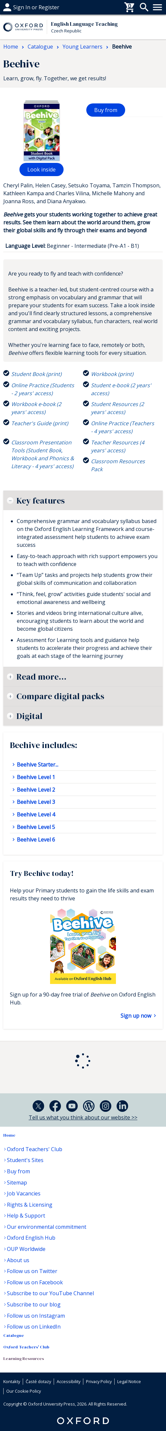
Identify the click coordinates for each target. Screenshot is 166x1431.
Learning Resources (23, 1358)
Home (9, 1135)
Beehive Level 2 (35, 789)
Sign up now (136, 1015)
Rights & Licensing (29, 1204)
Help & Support (26, 1215)
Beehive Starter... (36, 764)
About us (18, 1260)
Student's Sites (25, 1160)
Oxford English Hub (31, 1237)
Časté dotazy (19, 7)
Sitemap (17, 1182)
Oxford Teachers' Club (34, 1149)
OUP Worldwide (26, 1249)
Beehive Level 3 (35, 802)
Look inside (41, 169)
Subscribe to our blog (34, 1304)
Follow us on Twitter (32, 1271)
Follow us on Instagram (36, 1315)
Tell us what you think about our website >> (83, 1117)
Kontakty (11, 1381)
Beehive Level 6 (35, 839)
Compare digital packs (60, 696)
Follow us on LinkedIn (34, 1326)
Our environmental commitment (46, 1226)
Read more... (41, 677)
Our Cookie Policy (23, 1391)
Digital (29, 716)
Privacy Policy (99, 1381)
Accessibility (68, 1381)
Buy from (105, 110)
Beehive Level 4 (35, 814)
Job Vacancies (24, 1193)
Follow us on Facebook (35, 1282)
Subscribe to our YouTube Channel (50, 1293)
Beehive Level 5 (35, 827)
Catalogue (13, 1335)
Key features (40, 501)
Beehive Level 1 (35, 777)
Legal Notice (129, 1381)
